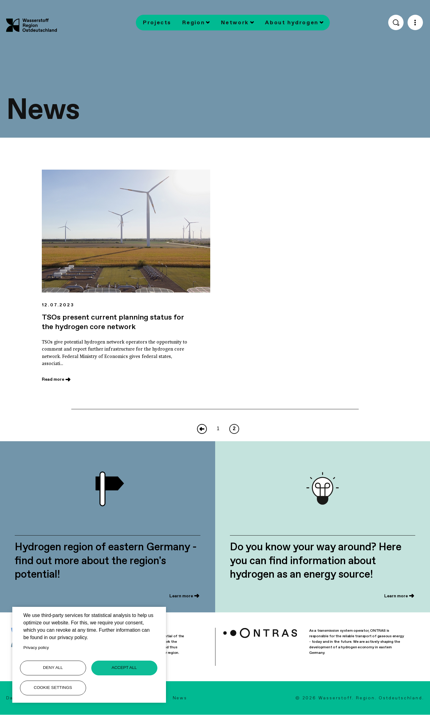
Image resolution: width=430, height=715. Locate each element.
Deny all (53, 667)
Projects (157, 22)
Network (235, 22)
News (180, 697)
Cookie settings (53, 687)
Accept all (124, 667)
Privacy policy (36, 647)
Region (193, 22)
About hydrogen (291, 22)
